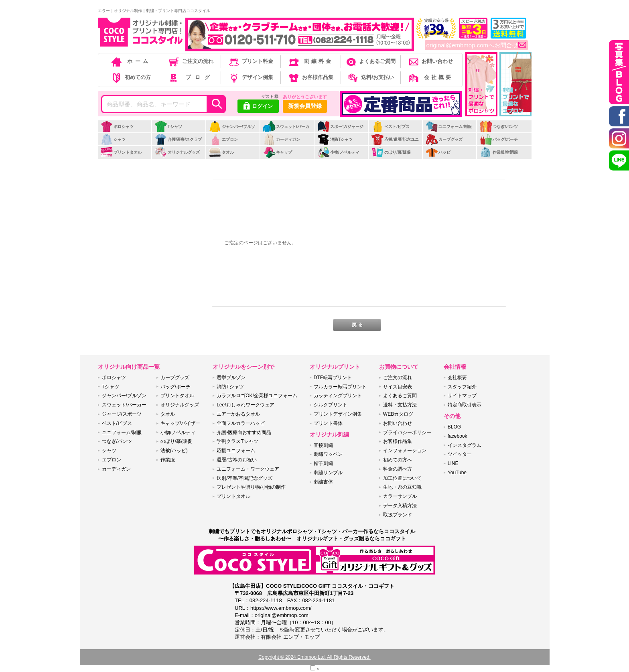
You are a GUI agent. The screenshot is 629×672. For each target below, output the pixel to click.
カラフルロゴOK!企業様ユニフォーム (257, 395)
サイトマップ (462, 395)
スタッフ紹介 (462, 387)
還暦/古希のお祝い (236, 460)
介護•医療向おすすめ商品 (244, 432)
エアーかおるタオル (238, 414)
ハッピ (437, 152)
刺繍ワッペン (328, 454)
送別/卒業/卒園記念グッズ (244, 478)
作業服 (167, 460)
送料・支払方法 (400, 405)
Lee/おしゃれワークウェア (245, 405)
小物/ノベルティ (338, 152)
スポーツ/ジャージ (340, 126)
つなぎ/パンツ (498, 126)
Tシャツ (168, 126)
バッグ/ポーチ (498, 139)
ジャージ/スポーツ (122, 414)
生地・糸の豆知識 (402, 487)
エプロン (223, 139)
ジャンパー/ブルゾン (232, 131)
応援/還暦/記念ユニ (395, 139)
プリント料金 (250, 61)
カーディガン (281, 139)
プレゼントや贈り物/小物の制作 (251, 487)
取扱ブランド (397, 515)
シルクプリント (330, 405)
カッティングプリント (338, 395)
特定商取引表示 (464, 405)
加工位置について (402, 478)
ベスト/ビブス (390, 126)
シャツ (113, 139)
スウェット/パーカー (286, 131)
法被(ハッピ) (174, 450)
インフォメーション (404, 450)
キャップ (277, 152)
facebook (457, 436)
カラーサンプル (400, 496)
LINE (453, 463)
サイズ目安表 (397, 387)
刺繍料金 (310, 61)
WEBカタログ (398, 414)
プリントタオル (121, 152)
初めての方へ (397, 460)
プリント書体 (328, 423)
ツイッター (460, 454)
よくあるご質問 (370, 61)
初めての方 (130, 77)
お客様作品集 (310, 77)
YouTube (457, 472)
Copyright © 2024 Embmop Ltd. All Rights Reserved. (314, 657)
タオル (221, 152)
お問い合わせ (430, 61)
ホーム (130, 61)
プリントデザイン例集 (338, 414)
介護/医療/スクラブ (178, 139)
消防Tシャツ (335, 139)
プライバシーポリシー (407, 432)
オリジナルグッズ (177, 152)
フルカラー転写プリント (340, 387)
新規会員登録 (305, 106)
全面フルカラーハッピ (241, 423)
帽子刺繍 (323, 463)
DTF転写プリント (333, 377)
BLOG (454, 427)
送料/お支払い (370, 77)
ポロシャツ (117, 126)
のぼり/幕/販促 (391, 152)
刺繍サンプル (328, 472)
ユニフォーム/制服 (448, 126)
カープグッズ (444, 139)
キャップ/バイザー (180, 423)
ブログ (190, 77)
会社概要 (430, 77)
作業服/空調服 (498, 152)
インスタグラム (464, 445)
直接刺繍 (323, 445)
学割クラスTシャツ (237, 441)
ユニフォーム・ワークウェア (248, 469)
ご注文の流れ (190, 61)
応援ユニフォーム (236, 450)
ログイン (258, 107)
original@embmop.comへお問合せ (476, 45)
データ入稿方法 (400, 505)
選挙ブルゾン (231, 377)
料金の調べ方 (397, 469)
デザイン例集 (250, 77)
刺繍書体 (323, 482)
